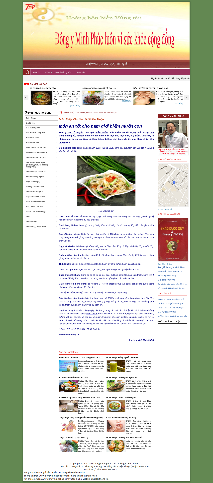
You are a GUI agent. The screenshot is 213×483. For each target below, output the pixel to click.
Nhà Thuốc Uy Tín (63, 72)
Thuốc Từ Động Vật (41, 192)
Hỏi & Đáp (80, 72)
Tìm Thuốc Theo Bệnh (41, 165)
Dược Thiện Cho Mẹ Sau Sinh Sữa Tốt (124, 437)
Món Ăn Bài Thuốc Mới (41, 148)
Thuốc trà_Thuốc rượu (41, 227)
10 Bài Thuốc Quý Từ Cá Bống (43, 88)
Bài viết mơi (41, 118)
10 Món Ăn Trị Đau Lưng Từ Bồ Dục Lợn (99, 88)
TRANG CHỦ (68, 113)
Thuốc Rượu (41, 222)
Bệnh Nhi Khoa (41, 138)
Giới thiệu (41, 123)
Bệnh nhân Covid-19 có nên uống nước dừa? (80, 357)
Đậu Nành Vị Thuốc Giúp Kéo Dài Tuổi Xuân (79, 397)
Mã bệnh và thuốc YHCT (41, 153)
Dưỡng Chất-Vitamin (41, 187)
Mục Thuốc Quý (41, 182)
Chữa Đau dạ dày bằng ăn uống (121, 417)
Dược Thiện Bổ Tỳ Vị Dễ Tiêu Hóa (122, 357)
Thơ (41, 217)
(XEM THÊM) (75, 106)
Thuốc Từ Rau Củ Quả (41, 158)
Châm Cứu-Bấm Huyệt (41, 212)
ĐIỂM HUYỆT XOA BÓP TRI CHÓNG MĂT (150, 88)
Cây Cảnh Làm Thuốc (41, 197)
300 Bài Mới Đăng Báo (41, 133)
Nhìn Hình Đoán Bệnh (41, 202)
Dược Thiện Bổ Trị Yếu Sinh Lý (73, 437)
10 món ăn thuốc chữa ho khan (73, 377)
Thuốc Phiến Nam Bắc (41, 172)
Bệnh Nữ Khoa (41, 143)
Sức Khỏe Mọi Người (41, 177)
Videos (48, 72)
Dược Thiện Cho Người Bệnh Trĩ (121, 377)
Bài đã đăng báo (41, 128)
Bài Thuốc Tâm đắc (41, 207)
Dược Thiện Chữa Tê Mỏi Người (121, 397)
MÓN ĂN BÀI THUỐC (108, 113)
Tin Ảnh (36, 72)
